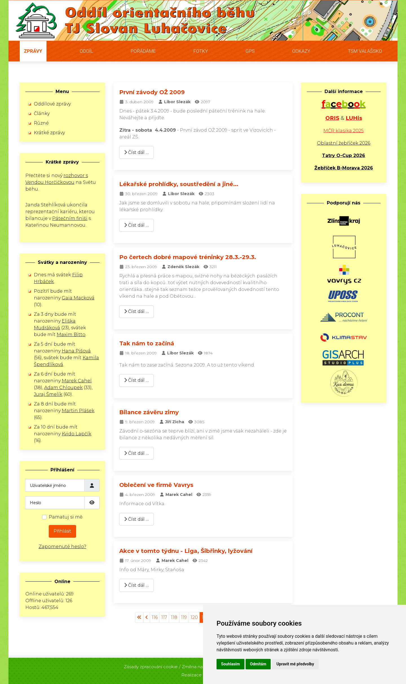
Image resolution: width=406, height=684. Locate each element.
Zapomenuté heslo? (62, 546)
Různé (41, 123)
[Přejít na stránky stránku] (146, 617)
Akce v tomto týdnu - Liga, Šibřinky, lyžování (186, 551)
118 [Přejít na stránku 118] (174, 617)
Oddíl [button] (86, 51)
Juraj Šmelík (48, 394)
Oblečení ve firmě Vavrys (156, 485)
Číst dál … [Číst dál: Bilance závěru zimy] (136, 453)
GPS (250, 51)
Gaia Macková (78, 298)
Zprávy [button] (33, 51)
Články (42, 113)
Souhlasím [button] (230, 664)
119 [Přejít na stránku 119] (184, 617)
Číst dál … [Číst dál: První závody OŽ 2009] (136, 152)
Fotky (200, 51)
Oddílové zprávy (52, 104)
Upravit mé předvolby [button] (295, 664)
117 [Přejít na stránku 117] (164, 617)
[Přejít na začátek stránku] (139, 617)
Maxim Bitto (71, 334)
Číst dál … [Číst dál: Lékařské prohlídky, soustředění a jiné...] (136, 225)
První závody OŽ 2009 (152, 92)
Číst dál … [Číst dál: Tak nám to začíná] (136, 380)
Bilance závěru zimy (149, 412)
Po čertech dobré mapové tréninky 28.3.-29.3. (187, 257)
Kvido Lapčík (76, 433)
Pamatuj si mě (66, 517)
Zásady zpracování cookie (151, 665)
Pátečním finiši (69, 218)
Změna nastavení (199, 665)
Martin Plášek (78, 410)
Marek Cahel (77, 380)
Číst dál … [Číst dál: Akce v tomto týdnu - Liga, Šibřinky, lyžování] (136, 585)
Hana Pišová (76, 351)
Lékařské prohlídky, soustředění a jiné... (178, 184)
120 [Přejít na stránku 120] (194, 617)
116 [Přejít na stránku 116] (155, 617)
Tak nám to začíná (146, 343)
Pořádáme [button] (143, 51)
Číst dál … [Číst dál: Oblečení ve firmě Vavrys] (136, 519)
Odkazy (301, 51)
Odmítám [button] (258, 664)
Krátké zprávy (49, 132)
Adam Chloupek (63, 387)
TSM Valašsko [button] (365, 51)
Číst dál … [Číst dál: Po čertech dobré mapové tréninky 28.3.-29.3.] (136, 311)
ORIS (332, 118)
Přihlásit (62, 531)
